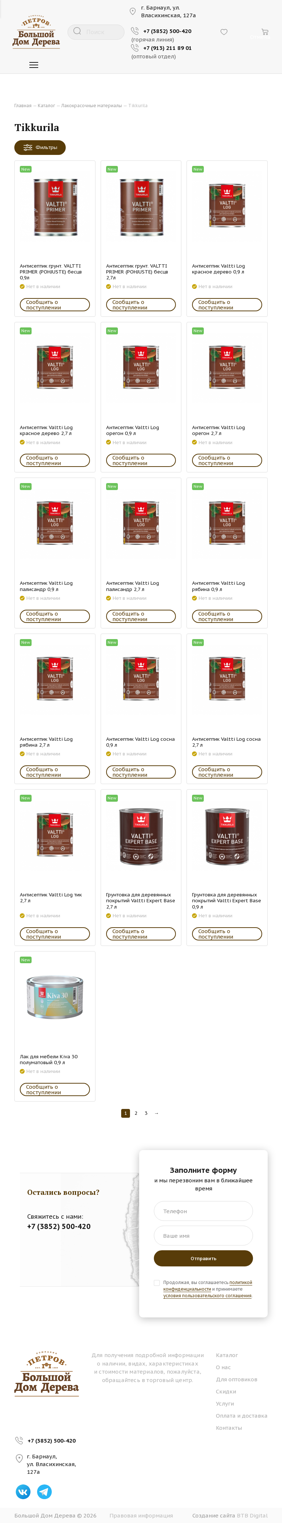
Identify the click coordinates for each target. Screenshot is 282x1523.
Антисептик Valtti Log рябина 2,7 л (46, 742)
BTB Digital (252, 1515)
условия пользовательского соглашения (207, 1295)
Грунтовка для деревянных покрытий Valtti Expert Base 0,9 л (226, 901)
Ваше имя (176, 1235)
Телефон (175, 1211)
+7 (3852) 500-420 (52, 1440)
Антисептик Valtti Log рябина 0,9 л (218, 586)
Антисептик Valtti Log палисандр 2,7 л (132, 586)
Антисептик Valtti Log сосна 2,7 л (226, 742)
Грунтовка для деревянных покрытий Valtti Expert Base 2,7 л (140, 901)
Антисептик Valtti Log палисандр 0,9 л (46, 586)
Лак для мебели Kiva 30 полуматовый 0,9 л (48, 1059)
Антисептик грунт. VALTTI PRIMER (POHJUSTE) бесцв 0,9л (51, 272)
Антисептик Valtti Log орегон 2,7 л (218, 430)
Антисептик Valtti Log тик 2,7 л (51, 897)
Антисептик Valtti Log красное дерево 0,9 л (218, 269)
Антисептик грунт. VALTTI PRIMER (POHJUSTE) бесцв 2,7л (137, 272)
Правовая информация (141, 1515)
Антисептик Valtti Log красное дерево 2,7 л (46, 430)
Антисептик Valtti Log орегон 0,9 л (132, 430)
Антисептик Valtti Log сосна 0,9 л (140, 742)
